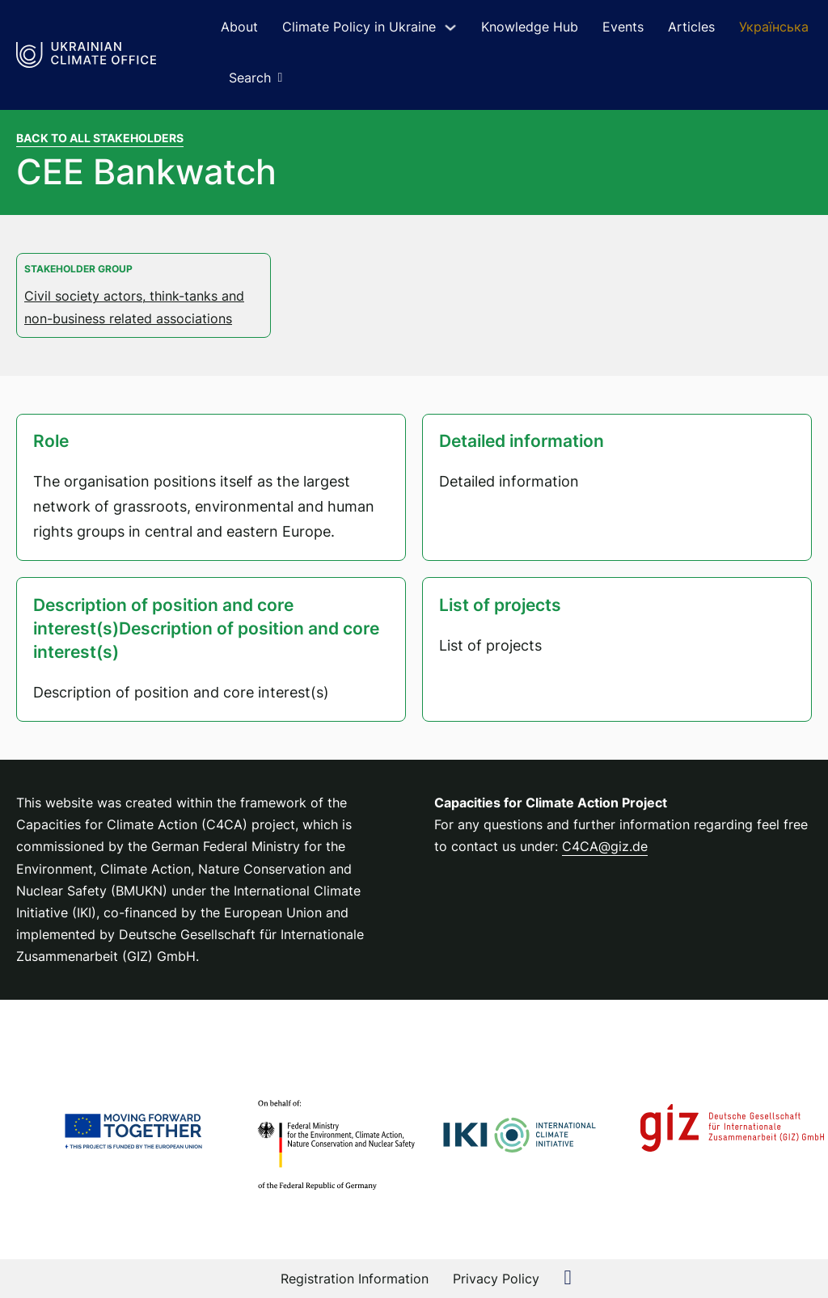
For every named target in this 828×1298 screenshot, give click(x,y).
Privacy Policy (496, 1279)
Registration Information (355, 1279)
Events (623, 27)
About (239, 27)
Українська (774, 27)
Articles (691, 27)
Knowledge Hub (529, 27)
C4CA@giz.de (605, 846)
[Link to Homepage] (86, 55)
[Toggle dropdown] (450, 27)
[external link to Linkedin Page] (567, 1279)
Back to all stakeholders (100, 138)
